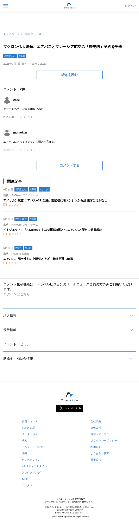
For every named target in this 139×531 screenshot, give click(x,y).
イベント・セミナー (18, 344)
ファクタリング (31, 472)
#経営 (28, 247)
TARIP (25, 478)
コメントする (70, 165)
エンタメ (27, 485)
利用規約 (95, 446)
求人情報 (10, 315)
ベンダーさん (30, 434)
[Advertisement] (70, 20)
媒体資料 (95, 427)
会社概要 (95, 421)
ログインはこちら (17, 294)
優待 (24, 453)
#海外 (22, 56)
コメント (15, 204)
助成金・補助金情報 (18, 358)
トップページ (11, 33)
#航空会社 (10, 56)
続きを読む (69, 75)
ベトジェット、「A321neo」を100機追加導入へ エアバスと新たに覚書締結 (52, 229)
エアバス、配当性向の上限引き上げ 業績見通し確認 (38, 258)
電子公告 (95, 459)
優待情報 (10, 330)
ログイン (130, 5)
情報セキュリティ (101, 434)
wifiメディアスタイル (34, 466)
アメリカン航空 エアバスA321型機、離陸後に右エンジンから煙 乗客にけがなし (55, 200)
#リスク (44, 189)
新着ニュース (33, 33)
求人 (24, 440)
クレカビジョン (31, 459)
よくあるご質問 (99, 453)
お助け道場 (28, 427)
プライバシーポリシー (103, 440)
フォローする (73, 408)
